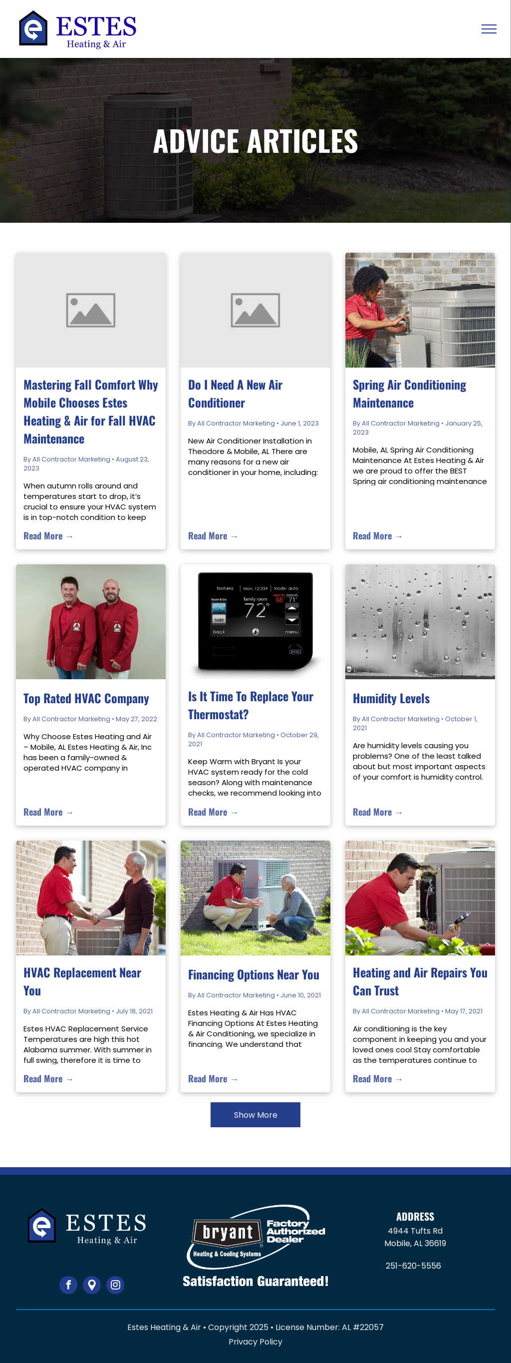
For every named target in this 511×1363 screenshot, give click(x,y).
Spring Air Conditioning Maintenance (409, 393)
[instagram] (115, 1286)
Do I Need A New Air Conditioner (235, 393)
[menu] (489, 29)
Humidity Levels (391, 698)
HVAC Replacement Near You (82, 981)
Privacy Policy (255, 1342)
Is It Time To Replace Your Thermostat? (250, 705)
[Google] (92, 1286)
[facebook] (68, 1286)
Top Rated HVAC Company (86, 698)
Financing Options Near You (253, 974)
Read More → (48, 535)
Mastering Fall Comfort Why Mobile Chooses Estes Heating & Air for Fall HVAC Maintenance (90, 411)
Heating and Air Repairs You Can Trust (420, 981)
